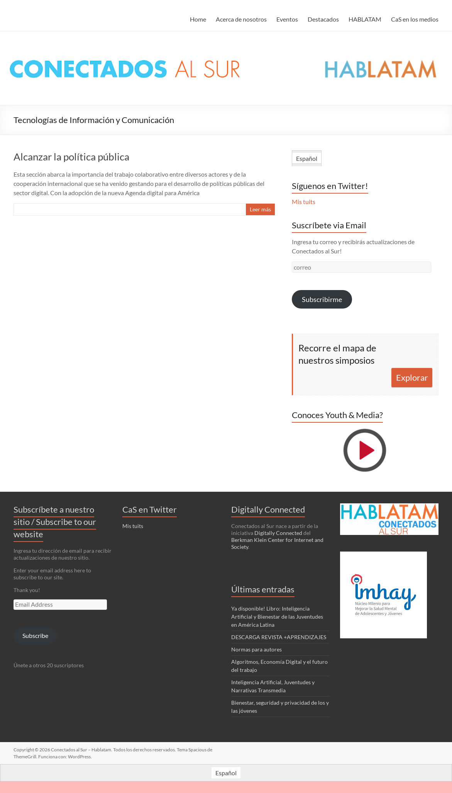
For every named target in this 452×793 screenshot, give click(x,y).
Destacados (323, 19)
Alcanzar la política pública (71, 156)
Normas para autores (256, 649)
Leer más (260, 209)
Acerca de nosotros (241, 19)
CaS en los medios (414, 19)
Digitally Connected (278, 533)
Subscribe (35, 635)
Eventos (287, 19)
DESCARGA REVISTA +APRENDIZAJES (278, 637)
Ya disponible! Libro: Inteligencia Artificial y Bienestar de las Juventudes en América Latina (277, 616)
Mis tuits (303, 201)
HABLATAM (365, 19)
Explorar (412, 377)
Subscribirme (322, 299)
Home (198, 19)
